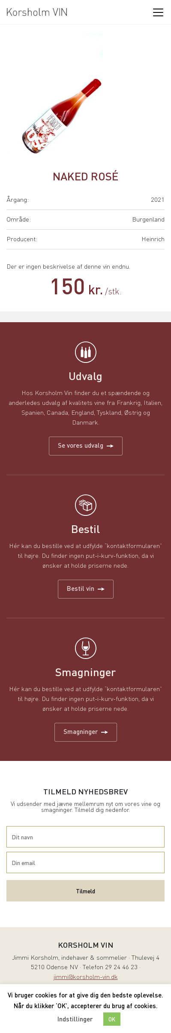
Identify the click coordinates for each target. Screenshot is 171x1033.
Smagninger (85, 731)
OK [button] (111, 1019)
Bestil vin (86, 588)
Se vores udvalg (86, 445)
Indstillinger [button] (75, 1019)
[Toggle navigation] (157, 12)
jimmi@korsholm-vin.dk (86, 977)
